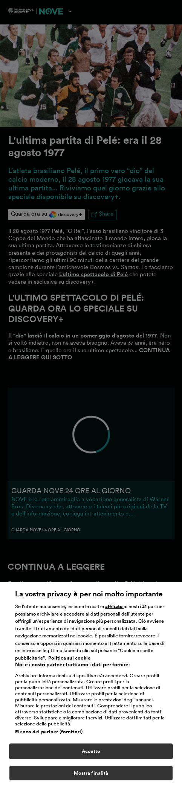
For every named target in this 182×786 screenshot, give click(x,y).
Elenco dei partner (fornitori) (49, 735)
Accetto (91, 754)
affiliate (114, 610)
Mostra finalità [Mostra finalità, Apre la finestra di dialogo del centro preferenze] (91, 776)
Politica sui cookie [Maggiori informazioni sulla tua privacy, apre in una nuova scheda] (69, 661)
